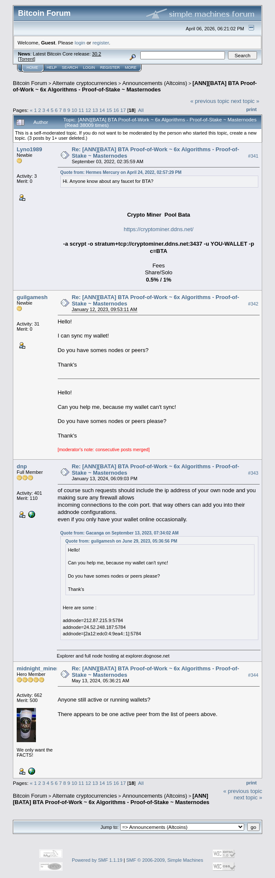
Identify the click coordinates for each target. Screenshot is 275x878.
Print (251, 109)
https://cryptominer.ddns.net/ (158, 229)
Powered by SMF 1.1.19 (97, 860)
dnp (22, 466)
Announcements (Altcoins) (154, 83)
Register (110, 67)
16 (116, 110)
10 (74, 110)
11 (81, 110)
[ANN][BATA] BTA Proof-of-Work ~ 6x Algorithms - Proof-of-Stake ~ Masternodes (135, 86)
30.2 (96, 53)
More (130, 67)
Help (52, 67)
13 (95, 110)
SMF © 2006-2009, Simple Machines (164, 860)
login (80, 42)
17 (123, 110)
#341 (253, 156)
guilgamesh (32, 297)
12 (88, 110)
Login (89, 67)
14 (102, 110)
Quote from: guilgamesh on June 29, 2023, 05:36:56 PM (121, 541)
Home (32, 67)
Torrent (26, 59)
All (141, 110)
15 (109, 110)
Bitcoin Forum (30, 83)
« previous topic (209, 101)
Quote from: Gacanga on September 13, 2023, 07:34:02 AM (119, 533)
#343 (253, 473)
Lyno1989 (29, 149)
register (100, 42)
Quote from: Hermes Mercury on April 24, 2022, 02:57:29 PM (121, 172)
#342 (253, 303)
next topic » (245, 101)
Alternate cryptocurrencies (85, 83)
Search (70, 67)
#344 (253, 675)
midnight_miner (38, 668)
